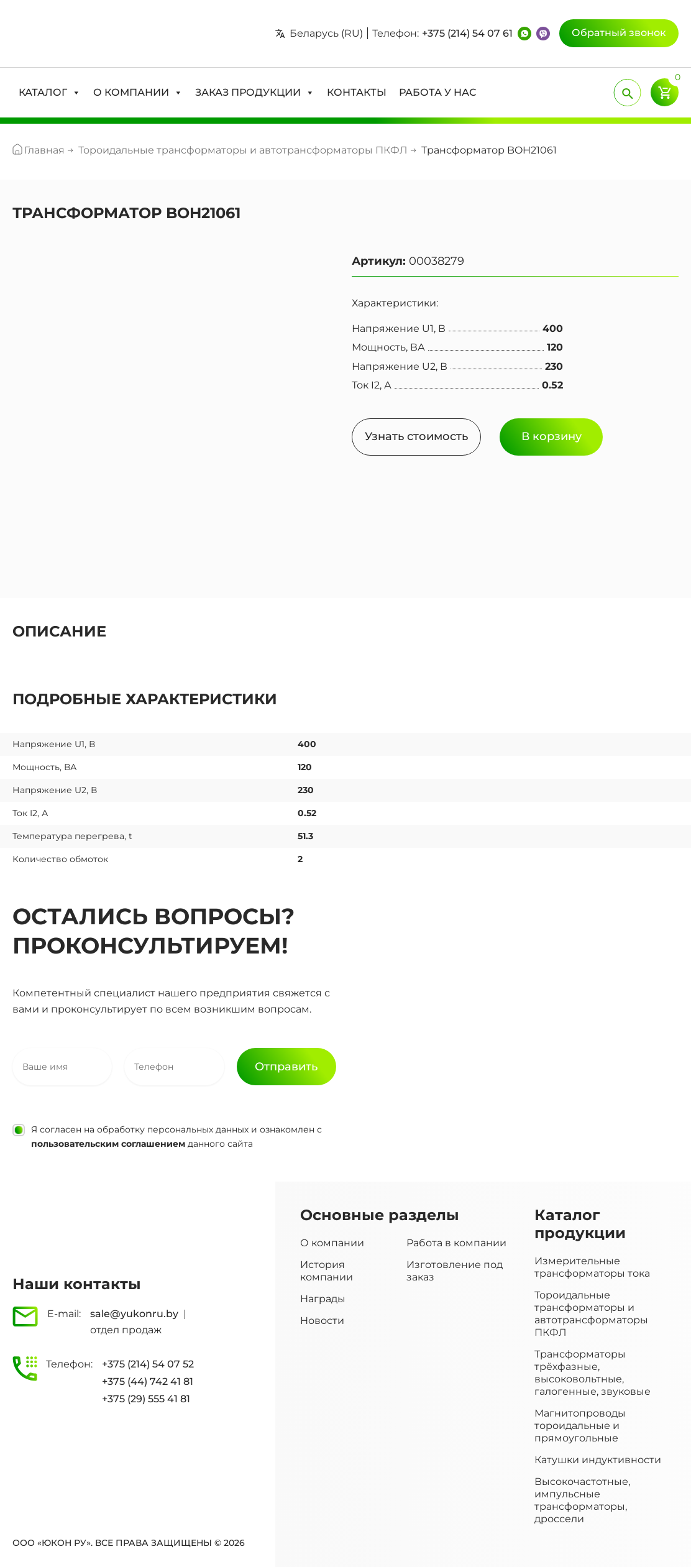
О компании (332, 1243)
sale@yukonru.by (134, 1314)
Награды (323, 1299)
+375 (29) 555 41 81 (146, 1399)
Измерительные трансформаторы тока (592, 1267)
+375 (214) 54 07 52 (148, 1364)
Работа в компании (456, 1243)
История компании (326, 1271)
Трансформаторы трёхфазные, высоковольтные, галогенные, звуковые (592, 1372)
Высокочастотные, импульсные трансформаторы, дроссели (582, 1500)
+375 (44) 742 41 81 (147, 1381)
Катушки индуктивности (597, 1460)
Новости (322, 1320)
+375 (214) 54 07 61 (467, 33)
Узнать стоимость (416, 436)
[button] (49, 92)
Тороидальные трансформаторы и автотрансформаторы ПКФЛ (591, 1313)
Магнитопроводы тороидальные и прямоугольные (580, 1425)
